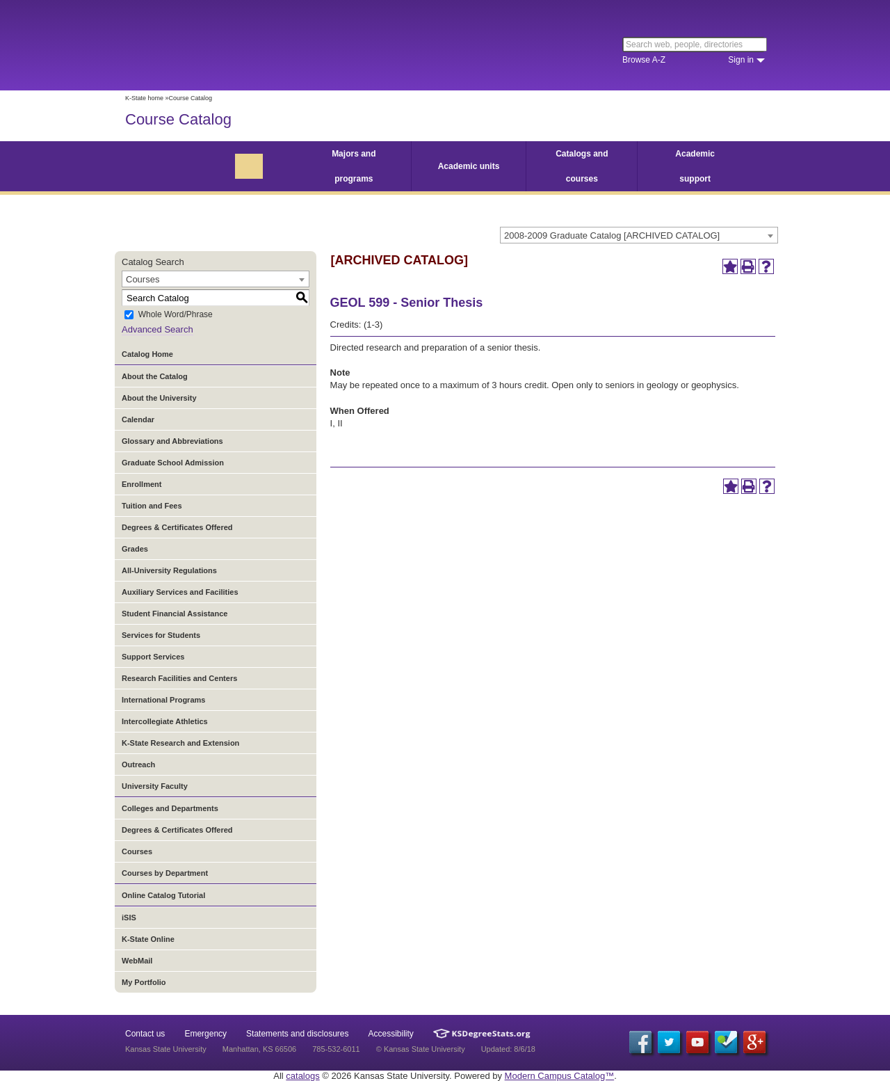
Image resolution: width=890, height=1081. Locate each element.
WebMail (137, 960)
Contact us (145, 1034)
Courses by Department (165, 873)
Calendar (138, 419)
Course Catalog (178, 119)
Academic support (695, 166)
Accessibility (391, 1034)
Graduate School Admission (173, 462)
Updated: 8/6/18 (508, 1049)
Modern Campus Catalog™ (560, 1076)
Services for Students (161, 635)
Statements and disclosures (297, 1034)
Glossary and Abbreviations (172, 441)
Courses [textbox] (142, 279)
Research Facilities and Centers (179, 678)
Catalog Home (147, 354)
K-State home (144, 98)
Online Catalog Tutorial (163, 895)
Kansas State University (238, 45)
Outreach (138, 764)
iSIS (129, 917)
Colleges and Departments (170, 808)
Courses (137, 851)
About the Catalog (155, 376)
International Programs (163, 700)
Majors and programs (353, 166)
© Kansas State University (420, 1049)
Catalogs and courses (582, 166)
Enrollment (141, 484)
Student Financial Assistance (174, 613)
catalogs (302, 1076)
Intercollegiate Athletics (165, 721)
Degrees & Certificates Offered (177, 527)
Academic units (469, 166)
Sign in (741, 60)
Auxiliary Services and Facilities (180, 592)
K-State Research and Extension (180, 743)
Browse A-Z (643, 60)
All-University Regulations (169, 570)
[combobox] (639, 235)
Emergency (205, 1034)
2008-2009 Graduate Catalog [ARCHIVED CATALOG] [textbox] (612, 235)
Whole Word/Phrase (175, 315)
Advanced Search (157, 329)
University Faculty (155, 786)
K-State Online (148, 939)
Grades (135, 549)
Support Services (153, 656)
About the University (159, 398)
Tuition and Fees (152, 506)
